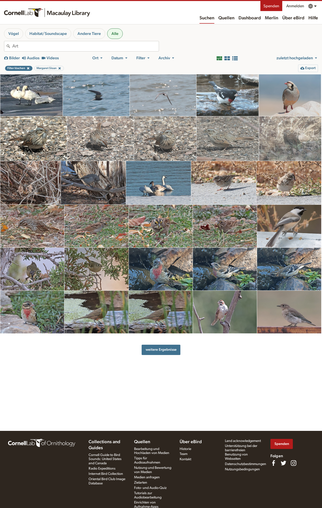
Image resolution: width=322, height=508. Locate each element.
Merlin (271, 18)
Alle (114, 34)
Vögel (13, 34)
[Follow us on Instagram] (294, 463)
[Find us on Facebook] (273, 463)
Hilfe (313, 18)
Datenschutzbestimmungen (245, 464)
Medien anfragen (147, 477)
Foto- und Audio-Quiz (150, 488)
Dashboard (249, 18)
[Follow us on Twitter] (283, 463)
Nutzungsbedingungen (242, 469)
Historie (185, 449)
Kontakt (185, 459)
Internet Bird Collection (106, 474)
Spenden (271, 6)
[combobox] (85, 46)
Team (183, 454)
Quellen (226, 18)
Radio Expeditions (102, 468)
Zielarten (140, 482)
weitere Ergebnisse (161, 349)
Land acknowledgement (243, 441)
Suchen (206, 18)
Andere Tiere (89, 34)
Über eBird (293, 18)
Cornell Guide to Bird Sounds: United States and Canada (105, 459)
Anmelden (295, 6)
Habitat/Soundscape (48, 34)
